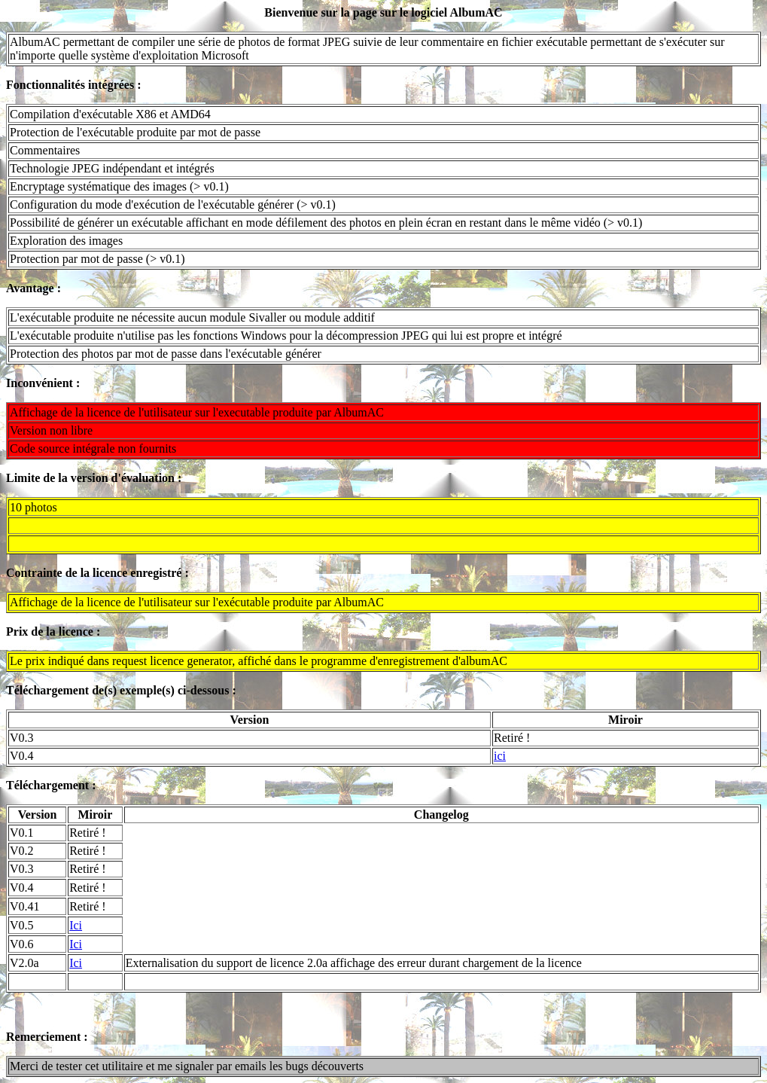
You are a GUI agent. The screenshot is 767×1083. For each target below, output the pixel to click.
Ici (75, 925)
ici (500, 755)
